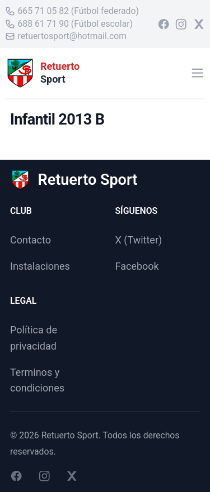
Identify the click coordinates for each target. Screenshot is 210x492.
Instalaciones (40, 266)
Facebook (137, 266)
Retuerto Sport (70, 435)
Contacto (30, 240)
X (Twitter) (138, 240)
